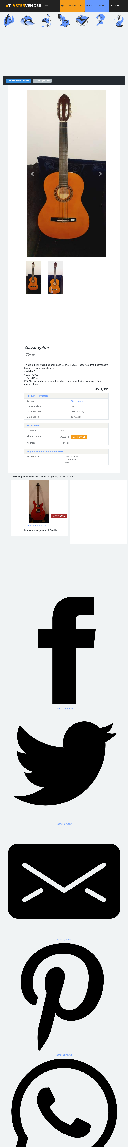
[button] (33, 173)
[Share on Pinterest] (64, 998)
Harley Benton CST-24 (39, 525)
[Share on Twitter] (64, 767)
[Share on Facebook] (64, 652)
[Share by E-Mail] (64, 883)
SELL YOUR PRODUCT (72, 5)
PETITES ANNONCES (96, 5)
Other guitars (77, 401)
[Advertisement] (64, 53)
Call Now (79, 436)
